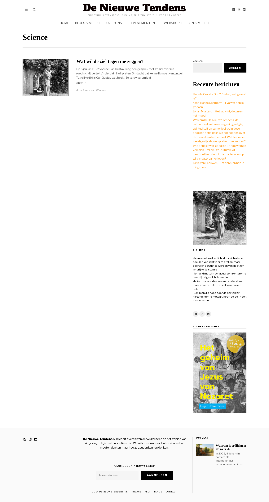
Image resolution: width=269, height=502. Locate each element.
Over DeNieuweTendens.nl (110, 491)
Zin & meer (197, 23)
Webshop (172, 23)
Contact (171, 491)
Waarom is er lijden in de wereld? (231, 447)
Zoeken (198, 61)
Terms (158, 491)
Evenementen (143, 23)
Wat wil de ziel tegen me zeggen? (109, 61)
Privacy (136, 491)
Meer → (81, 82)
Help (147, 491)
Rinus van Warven (94, 90)
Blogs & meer (86, 23)
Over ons (114, 23)
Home (64, 23)
